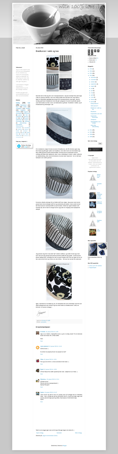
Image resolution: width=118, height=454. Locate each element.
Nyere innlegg (39, 433)
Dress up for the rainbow (95, 265)
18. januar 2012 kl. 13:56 (50, 369)
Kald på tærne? (94, 103)
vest (21, 118)
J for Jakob (98, 230)
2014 (91, 71)
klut (17, 118)
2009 (91, 134)
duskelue (20, 129)
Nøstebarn (23, 105)
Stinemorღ (43, 379)
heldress (26, 129)
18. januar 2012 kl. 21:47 (50, 392)
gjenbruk (26, 116)
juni (92, 90)
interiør (17, 130)
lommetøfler (19, 121)
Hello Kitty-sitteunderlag (95, 126)
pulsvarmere (27, 113)
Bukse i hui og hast (99, 176)
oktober (93, 82)
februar (93, 99)
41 (96, 60)
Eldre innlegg (78, 433)
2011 (91, 130)
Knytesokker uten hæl (96, 113)
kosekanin (25, 130)
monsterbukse (19, 137)
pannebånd (19, 113)
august (93, 86)
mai (92, 92)
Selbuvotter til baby (99, 202)
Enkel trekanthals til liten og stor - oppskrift (99, 195)
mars (92, 97)
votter (25, 107)
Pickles (28, 108)
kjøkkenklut (19, 119)
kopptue (23, 110)
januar (92, 101)
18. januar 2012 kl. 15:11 (53, 379)
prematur (18, 132)
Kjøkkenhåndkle (19, 126)
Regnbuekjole (99, 221)
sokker (18, 112)
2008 (91, 136)
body (23, 132)
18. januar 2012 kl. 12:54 (50, 359)
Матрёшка (93, 111)
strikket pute (19, 135)
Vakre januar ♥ (94, 105)
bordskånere (26, 135)
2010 (91, 132)
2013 (91, 73)
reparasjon (27, 121)
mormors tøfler (24, 134)
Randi (42, 369)
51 (97, 58)
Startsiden (59, 433)
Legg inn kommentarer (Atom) (49, 435)
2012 (91, 75)
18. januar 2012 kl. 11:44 (55, 346)
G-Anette (42, 331)
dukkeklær (18, 116)
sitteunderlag (23, 123)
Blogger (65, 445)
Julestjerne (93, 119)
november (93, 79)
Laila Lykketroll (44, 346)
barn (17, 107)
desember (93, 77)
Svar (41, 341)
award (26, 118)
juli (92, 88)
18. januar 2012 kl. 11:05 (52, 331)
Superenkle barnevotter (94, 116)
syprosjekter (43, 322)
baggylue (26, 112)
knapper (26, 119)
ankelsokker (18, 127)
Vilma (41, 359)
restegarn (19, 108)
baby (18, 103)
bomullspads (27, 127)
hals (27, 115)
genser (20, 115)
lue (29, 103)
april (92, 95)
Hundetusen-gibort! (99, 212)
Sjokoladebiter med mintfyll (95, 122)
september (94, 84)
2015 (91, 69)
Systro (42, 392)
